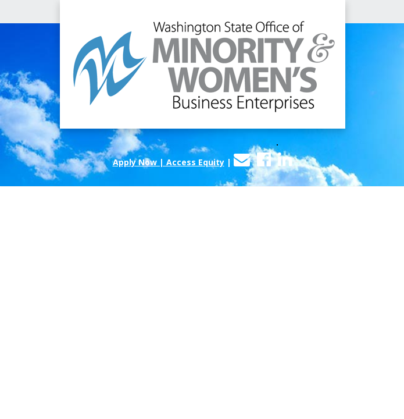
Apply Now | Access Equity (168, 162)
